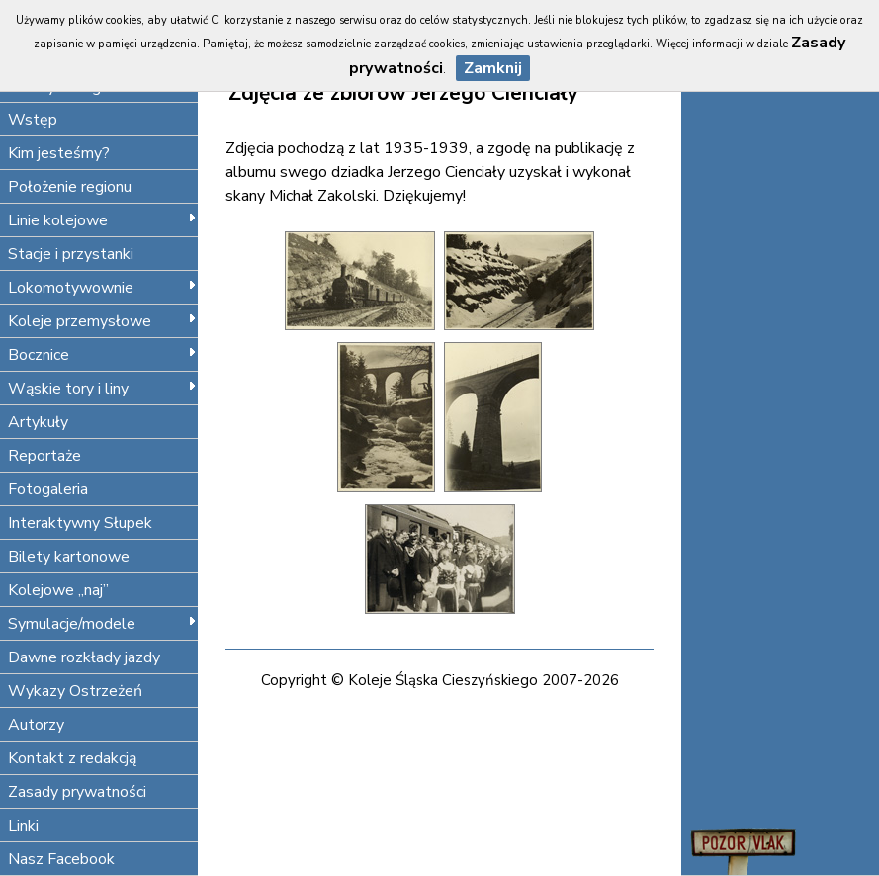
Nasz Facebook (61, 859)
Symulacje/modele (102, 624)
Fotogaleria (48, 489)
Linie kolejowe (102, 220)
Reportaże (44, 456)
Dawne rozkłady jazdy (84, 657)
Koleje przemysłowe (102, 321)
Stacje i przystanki (70, 254)
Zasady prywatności (77, 792)
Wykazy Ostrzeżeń (75, 691)
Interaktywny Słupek (80, 523)
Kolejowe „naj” (58, 590)
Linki (23, 825)
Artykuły (38, 422)
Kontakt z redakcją (72, 758)
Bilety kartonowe (69, 557)
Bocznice (102, 355)
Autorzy (36, 725)
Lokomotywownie (102, 288)
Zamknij (493, 68)
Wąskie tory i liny (102, 388)
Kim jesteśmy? (59, 153)
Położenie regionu (70, 187)
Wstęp (32, 120)
